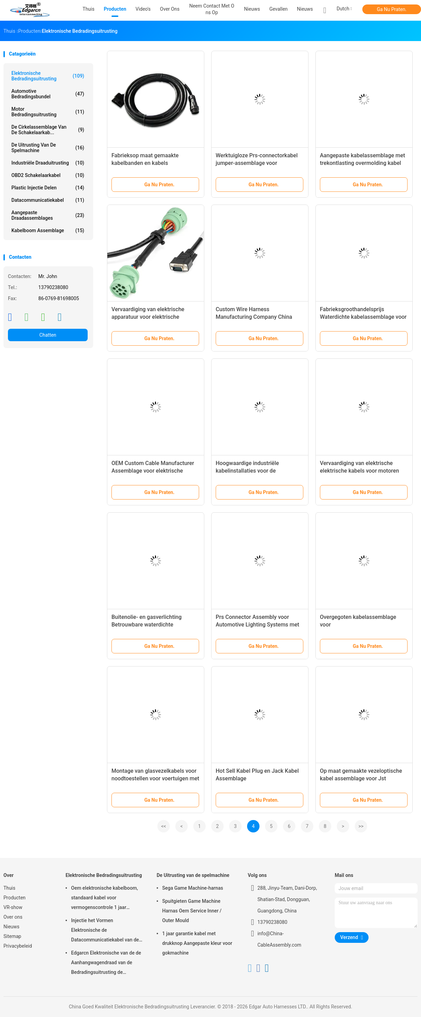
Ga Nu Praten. (392, 9)
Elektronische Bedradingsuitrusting (47, 75)
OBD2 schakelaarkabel (47, 175)
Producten (14, 897)
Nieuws (305, 9)
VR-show (12, 907)
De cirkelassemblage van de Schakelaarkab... (47, 129)
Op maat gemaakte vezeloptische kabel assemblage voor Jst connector (361, 778)
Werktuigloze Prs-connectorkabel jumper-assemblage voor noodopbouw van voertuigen (256, 163)
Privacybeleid (17, 946)
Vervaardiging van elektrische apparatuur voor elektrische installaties (147, 317)
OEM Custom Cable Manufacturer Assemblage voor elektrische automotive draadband (152, 471)
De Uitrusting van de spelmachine (47, 147)
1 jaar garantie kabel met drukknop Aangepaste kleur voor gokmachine (197, 943)
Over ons (12, 917)
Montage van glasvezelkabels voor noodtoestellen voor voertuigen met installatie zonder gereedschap (155, 778)
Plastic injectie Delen (47, 187)
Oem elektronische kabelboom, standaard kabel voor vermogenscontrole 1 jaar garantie (104, 898)
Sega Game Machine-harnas (192, 888)
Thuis (9, 888)
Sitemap (12, 936)
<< (163, 826)
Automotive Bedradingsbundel (47, 93)
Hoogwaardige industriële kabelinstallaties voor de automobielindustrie (247, 471)
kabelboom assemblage (47, 230)
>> (361, 826)
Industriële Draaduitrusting (47, 162)
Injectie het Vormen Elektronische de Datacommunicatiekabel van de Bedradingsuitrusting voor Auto (105, 931)
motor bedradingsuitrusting (47, 111)
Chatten (47, 335)
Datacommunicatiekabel (47, 200)
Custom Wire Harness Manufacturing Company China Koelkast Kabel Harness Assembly (258, 317)
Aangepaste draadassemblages (47, 215)
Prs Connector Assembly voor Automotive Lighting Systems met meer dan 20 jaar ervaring (257, 624)
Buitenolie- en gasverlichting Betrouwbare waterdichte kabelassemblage (146, 624)
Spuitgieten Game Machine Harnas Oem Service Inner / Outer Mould (192, 910)
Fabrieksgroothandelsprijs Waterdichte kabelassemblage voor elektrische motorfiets (363, 317)
